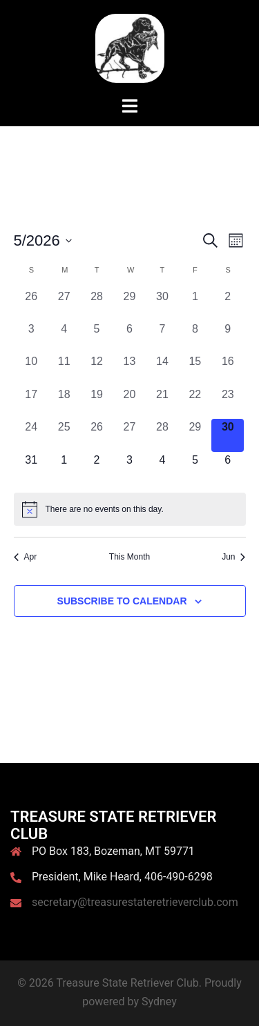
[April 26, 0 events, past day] (31, 304)
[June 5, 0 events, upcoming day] (195, 468)
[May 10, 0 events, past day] (31, 369)
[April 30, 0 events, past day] (162, 304)
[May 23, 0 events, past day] (227, 402)
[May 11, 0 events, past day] (64, 369)
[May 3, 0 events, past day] (31, 337)
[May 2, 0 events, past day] (227, 304)
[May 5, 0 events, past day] (96, 337)
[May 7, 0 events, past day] (162, 337)
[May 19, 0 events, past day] (96, 402)
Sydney (159, 1001)
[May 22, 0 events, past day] (195, 402)
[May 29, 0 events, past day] (195, 435)
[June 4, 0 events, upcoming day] (162, 468)
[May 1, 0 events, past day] (195, 304)
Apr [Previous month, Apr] (25, 557)
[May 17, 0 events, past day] (31, 402)
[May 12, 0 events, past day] (96, 369)
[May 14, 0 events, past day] (162, 369)
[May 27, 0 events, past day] (129, 435)
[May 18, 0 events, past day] (64, 402)
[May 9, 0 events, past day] (227, 337)
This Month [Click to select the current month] (129, 557)
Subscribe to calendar (122, 600)
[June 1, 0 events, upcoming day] (64, 468)
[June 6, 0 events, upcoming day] (227, 468)
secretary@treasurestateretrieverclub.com (135, 902)
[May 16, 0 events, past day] (227, 369)
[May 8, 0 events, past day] (195, 337)
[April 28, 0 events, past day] (96, 304)
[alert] (130, 509)
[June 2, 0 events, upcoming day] (96, 468)
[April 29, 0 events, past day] (129, 304)
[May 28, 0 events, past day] (162, 435)
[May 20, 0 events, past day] (129, 402)
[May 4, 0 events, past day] (64, 337)
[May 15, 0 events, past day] (195, 369)
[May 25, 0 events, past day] (64, 435)
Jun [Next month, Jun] (233, 557)
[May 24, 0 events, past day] (31, 435)
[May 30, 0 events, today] (227, 435)
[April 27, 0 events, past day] (64, 304)
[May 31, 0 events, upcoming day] (31, 468)
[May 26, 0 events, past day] (96, 435)
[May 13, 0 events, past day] (129, 369)
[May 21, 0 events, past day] (162, 402)
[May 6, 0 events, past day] (129, 337)
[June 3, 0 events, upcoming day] (129, 468)
